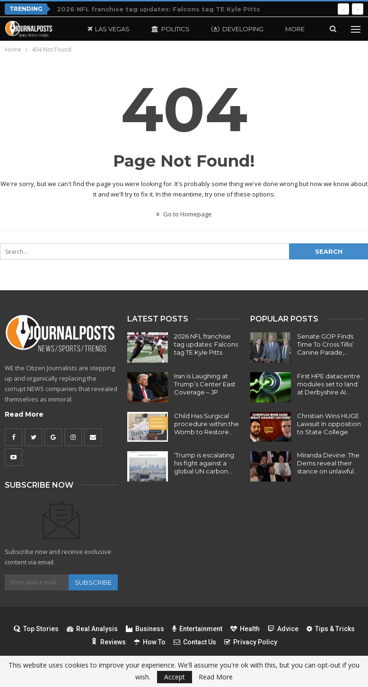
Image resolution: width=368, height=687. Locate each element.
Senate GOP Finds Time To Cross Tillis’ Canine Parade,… (325, 344)
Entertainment (197, 629)
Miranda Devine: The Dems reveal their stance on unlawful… (328, 463)
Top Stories (36, 629)
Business (145, 629)
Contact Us (195, 642)
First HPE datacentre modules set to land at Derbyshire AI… (328, 384)
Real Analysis (92, 629)
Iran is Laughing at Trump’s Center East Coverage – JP (205, 384)
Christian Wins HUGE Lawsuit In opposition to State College (329, 424)
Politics (170, 29)
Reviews (108, 642)
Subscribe (93, 582)
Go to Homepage (184, 214)
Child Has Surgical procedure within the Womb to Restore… (206, 424)
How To (150, 642)
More (295, 29)
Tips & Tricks (331, 629)
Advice (283, 629)
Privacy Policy (250, 642)
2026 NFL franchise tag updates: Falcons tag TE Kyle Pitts (158, 9)
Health (245, 629)
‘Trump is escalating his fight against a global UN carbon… (204, 463)
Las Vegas (109, 29)
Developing (237, 29)
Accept (174, 676)
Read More (24, 414)
